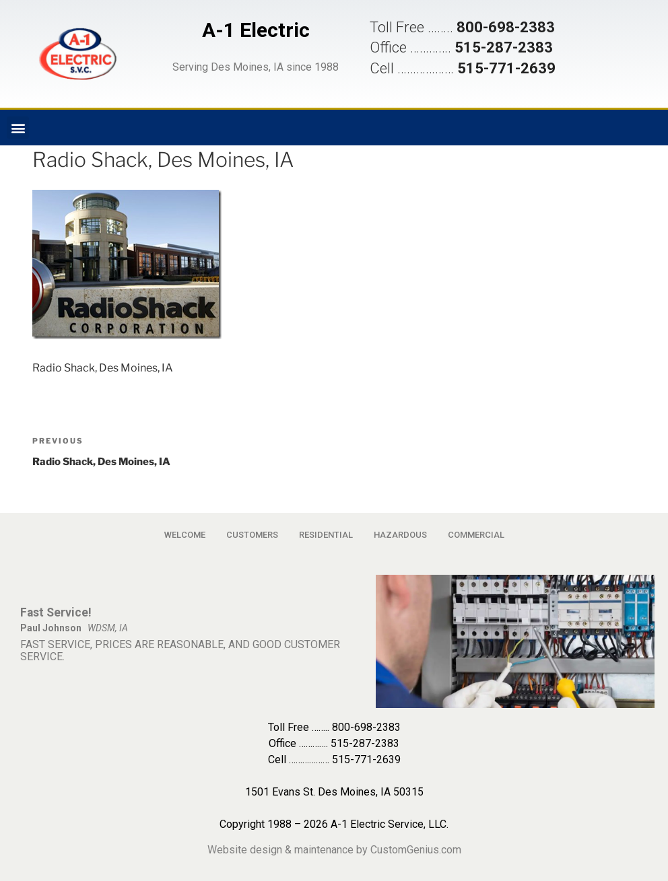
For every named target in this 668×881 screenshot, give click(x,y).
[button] (77, 53)
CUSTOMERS (252, 535)
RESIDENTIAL (326, 535)
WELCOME (184, 535)
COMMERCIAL (476, 535)
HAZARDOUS (400, 535)
